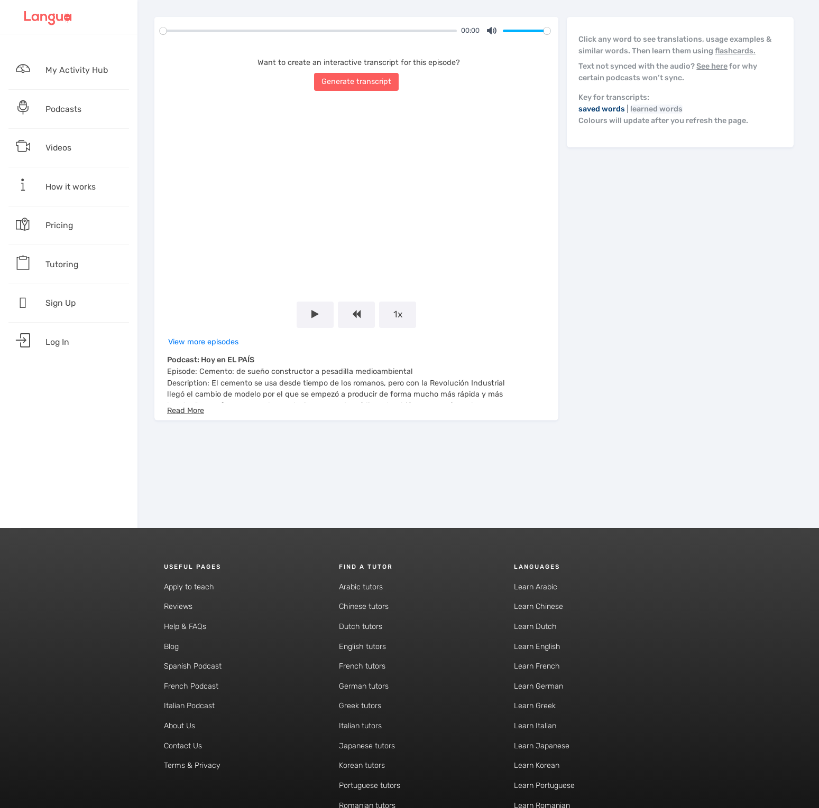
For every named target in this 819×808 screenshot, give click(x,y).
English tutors (362, 646)
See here (712, 66)
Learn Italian (535, 725)
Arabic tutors (361, 586)
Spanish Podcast (193, 666)
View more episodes (203, 341)
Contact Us (183, 745)
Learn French (537, 666)
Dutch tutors (360, 626)
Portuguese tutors (369, 785)
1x (397, 314)
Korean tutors (362, 765)
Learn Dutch (535, 626)
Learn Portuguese (544, 785)
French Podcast (191, 686)
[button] (185, 410)
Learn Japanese (541, 745)
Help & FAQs (185, 626)
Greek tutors (360, 705)
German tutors (364, 686)
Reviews (178, 606)
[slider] (308, 31)
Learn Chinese (538, 606)
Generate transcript (356, 81)
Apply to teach (189, 586)
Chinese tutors (364, 606)
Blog (171, 646)
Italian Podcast (189, 705)
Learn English (537, 646)
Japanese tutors (367, 745)
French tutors (362, 666)
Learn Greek (535, 705)
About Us (179, 725)
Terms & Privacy (192, 765)
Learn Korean (536, 765)
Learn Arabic (535, 586)
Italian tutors (360, 725)
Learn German (538, 686)
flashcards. (735, 50)
